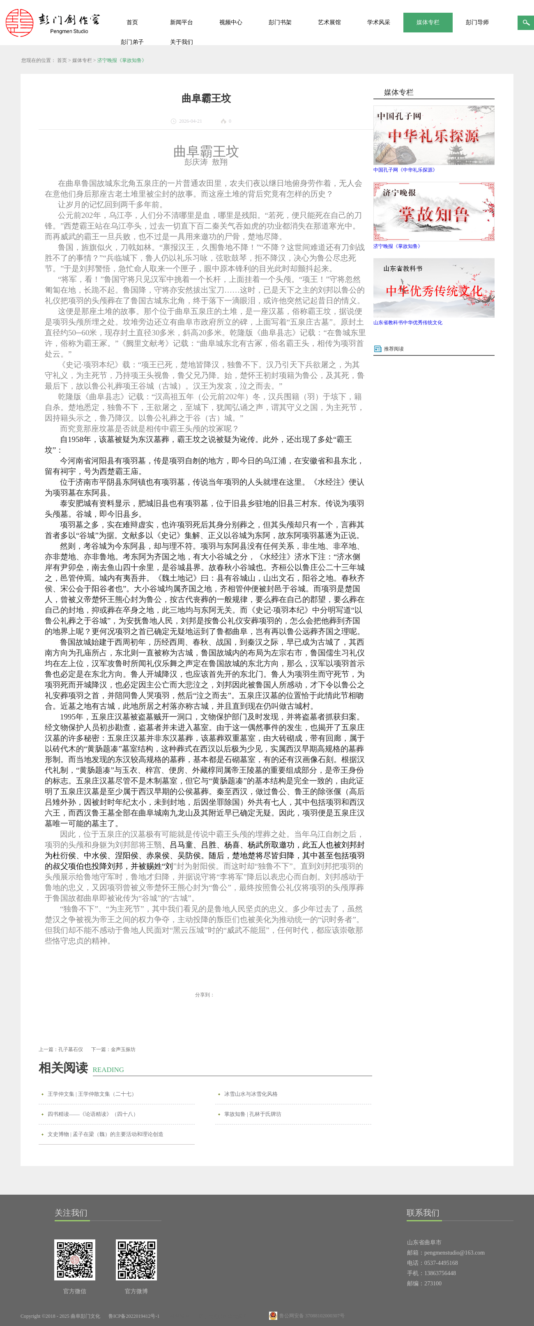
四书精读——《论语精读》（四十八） (93, 1114)
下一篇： (113, 1049)
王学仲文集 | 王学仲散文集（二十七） (92, 1094)
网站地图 (179, 1316)
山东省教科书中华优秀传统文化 (407, 322)
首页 (132, 22)
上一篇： (61, 1049)
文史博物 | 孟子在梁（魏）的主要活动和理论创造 (105, 1134)
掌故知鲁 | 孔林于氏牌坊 (252, 1114)
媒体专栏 (82, 60)
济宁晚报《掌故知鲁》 (122, 60)
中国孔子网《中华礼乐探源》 (405, 170)
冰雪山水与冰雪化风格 (251, 1094)
